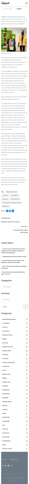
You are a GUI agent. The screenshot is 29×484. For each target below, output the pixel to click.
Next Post (24, 226)
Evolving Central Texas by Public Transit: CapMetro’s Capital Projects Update (12, 261)
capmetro (5, 199)
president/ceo (15, 390)
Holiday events (15, 382)
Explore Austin (15, 374)
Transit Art (15, 429)
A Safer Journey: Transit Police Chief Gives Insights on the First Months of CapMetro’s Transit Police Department (13, 251)
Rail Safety (15, 398)
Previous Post (5, 218)
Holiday (15, 378)
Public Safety (15, 394)
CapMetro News (15, 351)
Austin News (15, 331)
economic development (15, 363)
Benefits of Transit (15, 335)
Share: (3, 211)
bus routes (15, 343)
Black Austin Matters (13, 164)
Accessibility (15, 323)
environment (15, 366)
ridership (15, 410)
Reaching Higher (15, 402)
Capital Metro (14, 195)
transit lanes (15, 433)
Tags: (2, 192)
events (15, 370)
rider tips (15, 406)
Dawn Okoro (15, 76)
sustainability (15, 421)
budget (15, 339)
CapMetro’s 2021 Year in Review (10, 222)
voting (15, 445)
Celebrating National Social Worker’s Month (14, 256)
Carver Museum (15, 199)
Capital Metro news (8, 11)
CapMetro (19, 8)
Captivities (15, 355)
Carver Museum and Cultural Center (12, 202)
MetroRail (15, 386)
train (15, 425)
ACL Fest (15, 327)
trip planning (15, 437)
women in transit (15, 449)
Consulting (15, 359)
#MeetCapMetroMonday (15, 319)
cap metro (5, 195)
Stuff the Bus (15, 417)
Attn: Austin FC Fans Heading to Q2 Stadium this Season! (14, 267)
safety (15, 413)
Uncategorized (15, 441)
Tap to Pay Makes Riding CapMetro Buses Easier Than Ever (13, 273)
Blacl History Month (12, 192)
